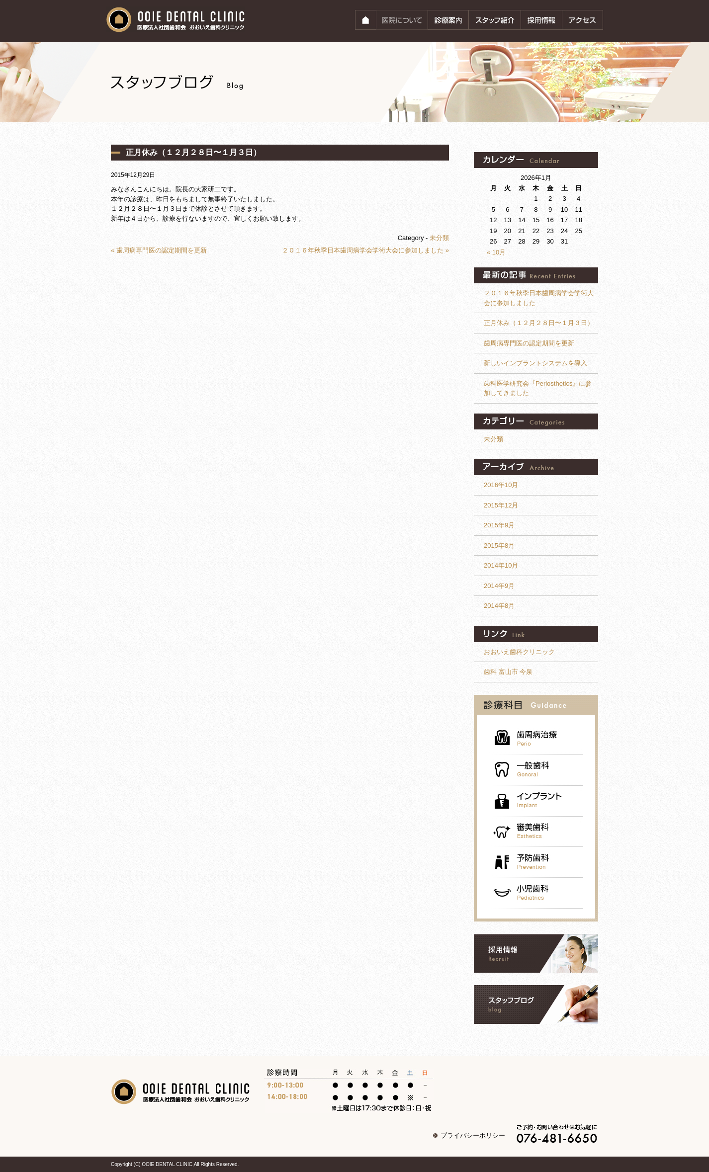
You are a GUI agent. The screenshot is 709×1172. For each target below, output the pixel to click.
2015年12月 (501, 505)
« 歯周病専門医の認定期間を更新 (159, 250)
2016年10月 (501, 485)
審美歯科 (536, 832)
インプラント (536, 801)
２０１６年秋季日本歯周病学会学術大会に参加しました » (365, 250)
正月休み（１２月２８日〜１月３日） (193, 152)
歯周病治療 (536, 737)
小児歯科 (536, 893)
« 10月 (496, 252)
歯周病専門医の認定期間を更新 (529, 343)
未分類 (439, 238)
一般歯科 (536, 770)
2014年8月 (499, 605)
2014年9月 (499, 585)
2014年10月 (501, 565)
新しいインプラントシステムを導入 (535, 363)
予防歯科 (536, 862)
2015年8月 (499, 545)
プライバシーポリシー (473, 1135)
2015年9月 (499, 525)
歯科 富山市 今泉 (508, 671)
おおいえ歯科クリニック (519, 652)
